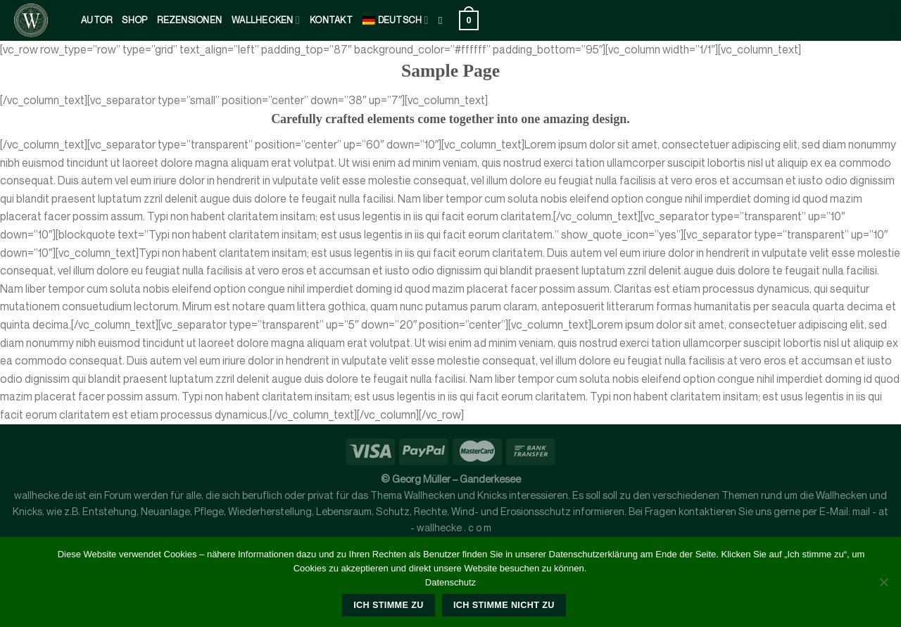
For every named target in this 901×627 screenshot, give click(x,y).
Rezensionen (189, 20)
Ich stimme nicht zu (504, 605)
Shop (134, 20)
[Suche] (444, 20)
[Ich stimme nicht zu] (883, 586)
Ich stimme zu (388, 605)
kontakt (331, 20)
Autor (96, 20)
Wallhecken (266, 20)
